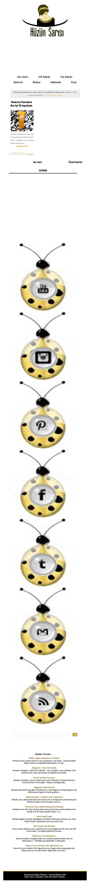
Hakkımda (56, 82)
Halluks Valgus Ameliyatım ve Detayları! (44, 755)
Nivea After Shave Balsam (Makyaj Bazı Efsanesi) (44, 804)
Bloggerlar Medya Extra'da (44, 784)
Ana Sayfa (22, 76)
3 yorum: (27, 152)
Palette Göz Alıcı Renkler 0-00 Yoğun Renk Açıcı (44, 843)
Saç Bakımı (66, 76)
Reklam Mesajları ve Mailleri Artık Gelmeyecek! (44, 794)
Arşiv (74, 82)
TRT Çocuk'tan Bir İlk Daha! (44, 823)
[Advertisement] (45, 56)
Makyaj (36, 82)
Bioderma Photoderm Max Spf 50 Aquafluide (20, 103)
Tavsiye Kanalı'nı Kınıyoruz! (44, 774)
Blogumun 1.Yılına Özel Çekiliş (44, 765)
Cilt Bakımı (44, 76)
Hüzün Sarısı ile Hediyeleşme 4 (44, 833)
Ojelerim (18, 82)
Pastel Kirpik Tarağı (44, 813)
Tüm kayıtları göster (54, 95)
